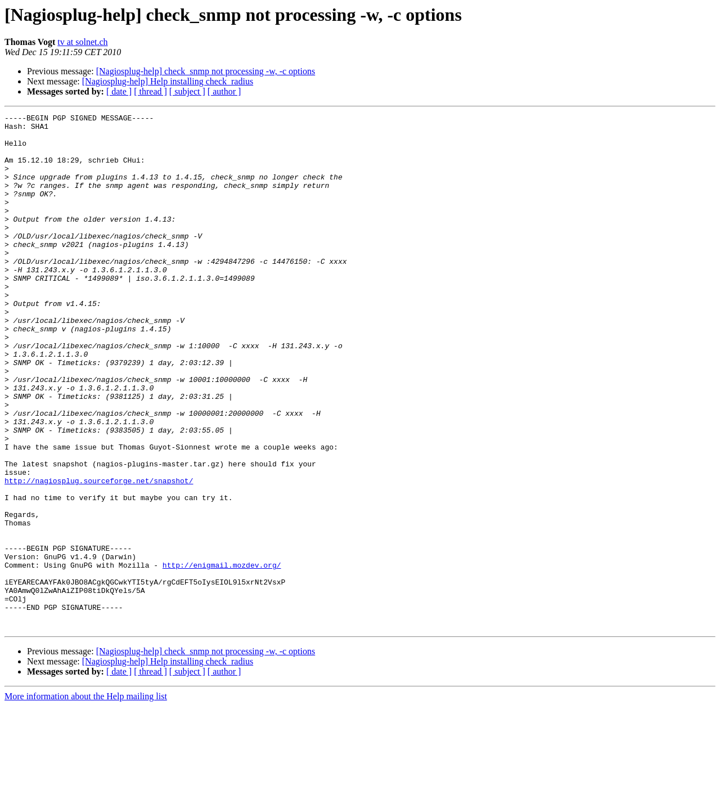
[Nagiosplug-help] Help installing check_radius (167, 81)
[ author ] (224, 91)
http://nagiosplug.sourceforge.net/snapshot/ (98, 555)
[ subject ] (187, 91)
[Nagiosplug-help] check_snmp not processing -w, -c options (206, 71)
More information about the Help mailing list (85, 799)
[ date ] (119, 91)
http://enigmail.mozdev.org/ (222, 656)
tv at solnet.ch (82, 42)
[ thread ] (150, 91)
